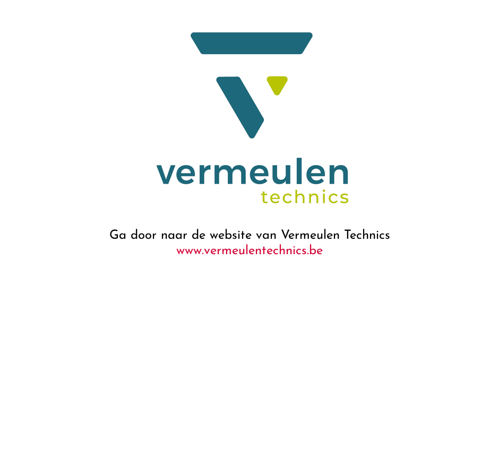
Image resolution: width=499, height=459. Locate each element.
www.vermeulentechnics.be (249, 251)
